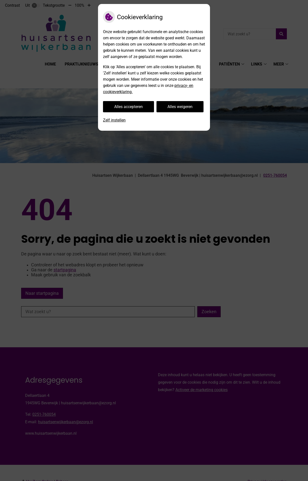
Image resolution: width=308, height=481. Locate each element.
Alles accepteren (128, 106)
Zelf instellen (114, 120)
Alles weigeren (180, 106)
